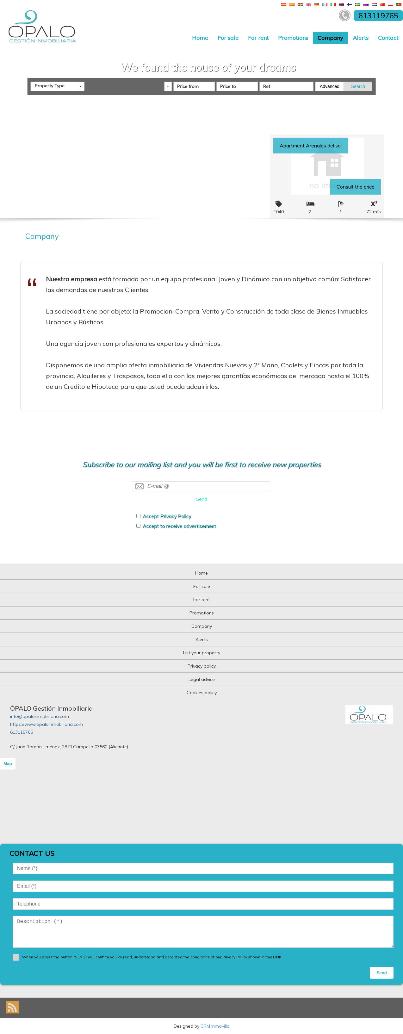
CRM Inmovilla (215, 1026)
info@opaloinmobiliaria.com (39, 716)
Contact (388, 37)
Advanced (329, 84)
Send (201, 499)
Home (200, 37)
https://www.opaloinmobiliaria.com (46, 724)
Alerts (361, 37)
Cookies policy (202, 692)
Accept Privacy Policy (167, 516)
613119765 (21, 732)
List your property (201, 653)
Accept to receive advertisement (179, 526)
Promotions (293, 37)
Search (358, 84)
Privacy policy (202, 666)
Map (7, 763)
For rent (258, 37)
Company (330, 37)
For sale (228, 37)
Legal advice (202, 679)
